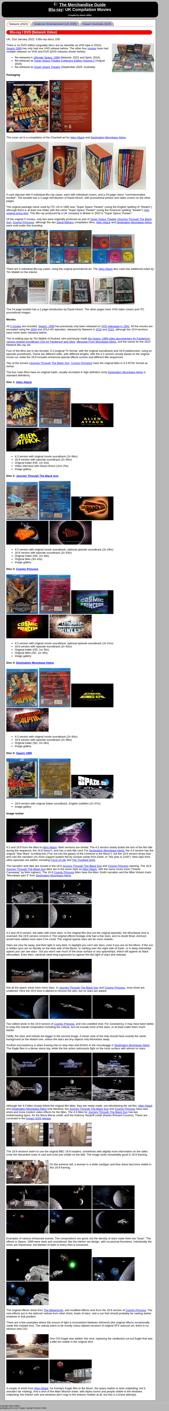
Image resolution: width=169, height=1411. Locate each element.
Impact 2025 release (38, 1118)
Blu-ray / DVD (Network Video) (33, 32)
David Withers (65, 222)
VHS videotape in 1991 (115, 326)
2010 (99, 329)
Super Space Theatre (47, 67)
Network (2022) (18, 24)
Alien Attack (77, 137)
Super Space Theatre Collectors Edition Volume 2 (64, 60)
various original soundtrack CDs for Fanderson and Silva (40, 341)
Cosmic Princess (23, 222)
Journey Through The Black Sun (50, 363)
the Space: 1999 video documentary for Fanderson (119, 338)
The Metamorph (53, 1310)
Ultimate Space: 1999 (46, 57)
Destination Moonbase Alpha (108, 137)
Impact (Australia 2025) (97, 24)
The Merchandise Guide (82, 4)
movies (91, 48)
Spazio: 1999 (46, 326)
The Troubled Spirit (83, 860)
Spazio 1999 (14, 48)
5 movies (15, 326)
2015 (111, 329)
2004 (34, 329)
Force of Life (58, 860)
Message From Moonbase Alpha (96, 341)
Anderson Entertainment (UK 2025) (55, 24)
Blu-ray (56, 9)
